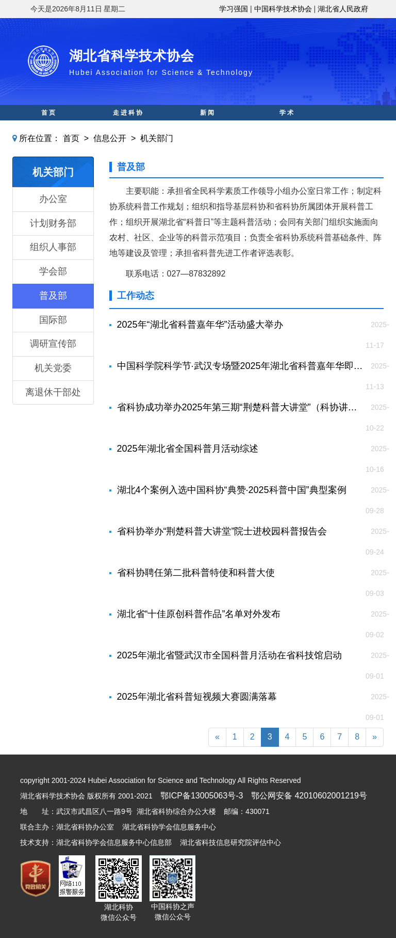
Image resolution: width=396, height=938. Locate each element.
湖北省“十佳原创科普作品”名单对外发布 (199, 614)
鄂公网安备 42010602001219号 (309, 795)
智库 (208, 128)
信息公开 (109, 138)
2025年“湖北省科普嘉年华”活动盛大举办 (200, 324)
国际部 (53, 320)
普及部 (53, 295)
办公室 (53, 199)
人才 (287, 128)
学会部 (53, 271)
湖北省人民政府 (343, 9)
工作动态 (135, 295)
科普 (49, 128)
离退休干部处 (53, 392)
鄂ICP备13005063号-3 (201, 795)
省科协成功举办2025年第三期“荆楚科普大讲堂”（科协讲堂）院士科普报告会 (241, 407)
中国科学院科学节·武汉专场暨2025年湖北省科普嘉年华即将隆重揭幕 (241, 366)
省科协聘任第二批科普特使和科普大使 (196, 572)
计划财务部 (53, 223)
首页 (49, 112)
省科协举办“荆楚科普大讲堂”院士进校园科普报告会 (222, 531)
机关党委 (53, 368)
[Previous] (217, 737)
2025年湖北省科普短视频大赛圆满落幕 (197, 696)
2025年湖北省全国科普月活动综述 (187, 448)
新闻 (208, 112)
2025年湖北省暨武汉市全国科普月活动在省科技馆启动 (229, 655)
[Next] (375, 737)
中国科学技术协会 (283, 9)
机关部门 (156, 138)
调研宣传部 (53, 344)
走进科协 (128, 112)
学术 (287, 112)
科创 (128, 128)
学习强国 (233, 9)
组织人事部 (53, 247)
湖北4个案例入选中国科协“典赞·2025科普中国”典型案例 (231, 490)
